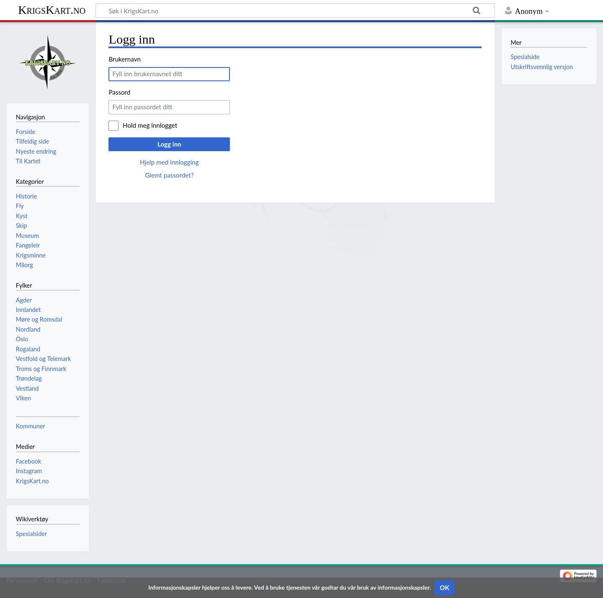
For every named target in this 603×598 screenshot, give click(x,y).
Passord (119, 92)
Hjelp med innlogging (169, 162)
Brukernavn (124, 59)
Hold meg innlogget (150, 125)
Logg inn (169, 144)
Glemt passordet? (169, 175)
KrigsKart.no (51, 9)
